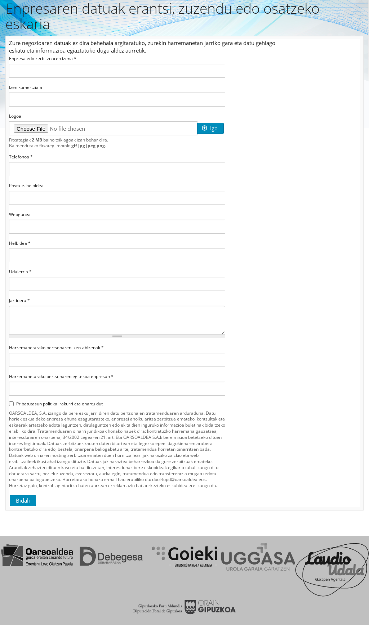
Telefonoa (21, 157)
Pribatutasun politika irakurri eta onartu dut (56, 404)
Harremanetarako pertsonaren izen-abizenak (56, 348)
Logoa (15, 116)
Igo (210, 128)
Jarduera (19, 300)
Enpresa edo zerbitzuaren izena (42, 59)
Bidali (23, 500)
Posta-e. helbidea (26, 186)
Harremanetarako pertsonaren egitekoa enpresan (61, 376)
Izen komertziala (25, 87)
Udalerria (20, 272)
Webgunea (20, 214)
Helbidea (20, 243)
